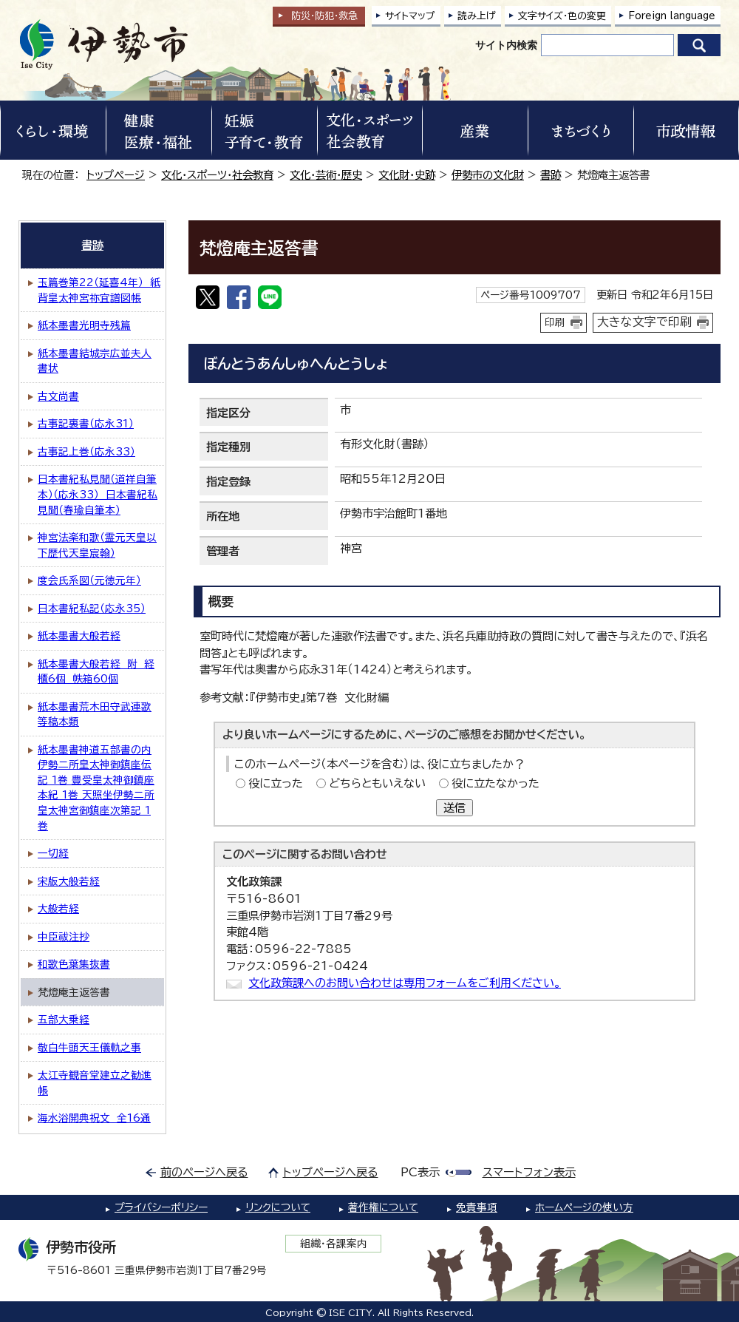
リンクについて (277, 1207)
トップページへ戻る (330, 1172)
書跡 (550, 174)
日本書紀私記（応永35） (92, 608)
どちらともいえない (377, 783)
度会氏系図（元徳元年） (89, 580)
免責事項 (476, 1207)
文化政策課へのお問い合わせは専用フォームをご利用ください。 (404, 983)
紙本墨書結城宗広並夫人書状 (94, 361)
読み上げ (476, 16)
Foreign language (671, 16)
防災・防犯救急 (324, 16)
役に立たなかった (495, 783)
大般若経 (58, 909)
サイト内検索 (506, 45)
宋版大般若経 (69, 881)
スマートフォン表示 (529, 1172)
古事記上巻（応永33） (86, 452)
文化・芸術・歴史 (326, 174)
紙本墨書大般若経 (79, 636)
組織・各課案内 (333, 1243)
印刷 (555, 322)
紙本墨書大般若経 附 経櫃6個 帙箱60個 (96, 672)
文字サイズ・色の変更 (562, 16)
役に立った (275, 783)
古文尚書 (58, 396)
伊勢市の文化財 (488, 174)
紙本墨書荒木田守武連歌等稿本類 (94, 715)
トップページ (115, 174)
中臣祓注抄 (63, 937)
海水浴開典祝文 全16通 (94, 1118)
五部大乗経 (63, 1019)
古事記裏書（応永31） (86, 423)
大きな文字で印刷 (644, 322)
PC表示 (420, 1172)
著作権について (383, 1207)
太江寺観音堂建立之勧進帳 (94, 1083)
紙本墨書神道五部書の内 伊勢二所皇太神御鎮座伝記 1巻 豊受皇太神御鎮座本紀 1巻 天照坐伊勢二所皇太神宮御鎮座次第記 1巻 (96, 788)
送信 (454, 807)
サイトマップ (410, 16)
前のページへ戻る (204, 1172)
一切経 (53, 853)
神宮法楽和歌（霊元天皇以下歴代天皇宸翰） (97, 545)
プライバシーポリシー (161, 1207)
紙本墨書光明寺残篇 (84, 325)
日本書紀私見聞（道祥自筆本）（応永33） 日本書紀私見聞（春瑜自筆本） (97, 494)
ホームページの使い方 (584, 1207)
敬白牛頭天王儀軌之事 (89, 1048)
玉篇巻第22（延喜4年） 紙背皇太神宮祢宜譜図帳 (99, 290)
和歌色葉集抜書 (74, 964)
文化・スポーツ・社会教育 (217, 174)
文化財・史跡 (406, 174)
